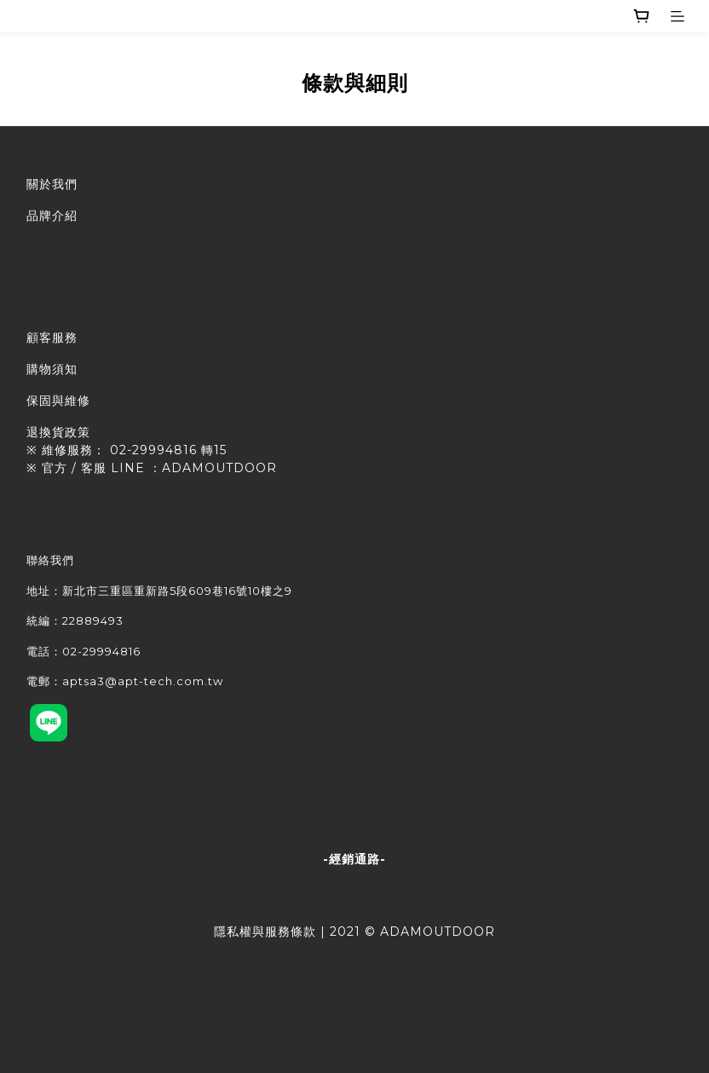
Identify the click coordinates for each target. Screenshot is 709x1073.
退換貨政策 (58, 432)
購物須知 (52, 369)
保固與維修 (58, 400)
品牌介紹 (52, 215)
